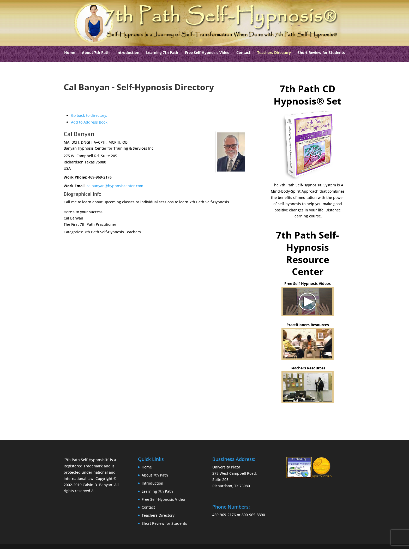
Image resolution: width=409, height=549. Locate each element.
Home (69, 53)
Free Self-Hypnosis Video (207, 53)
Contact (243, 53)
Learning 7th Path (162, 53)
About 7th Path (96, 53)
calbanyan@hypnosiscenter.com (115, 185)
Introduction (127, 53)
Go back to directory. (89, 115)
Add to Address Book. (90, 122)
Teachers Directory (274, 53)
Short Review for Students (321, 53)
